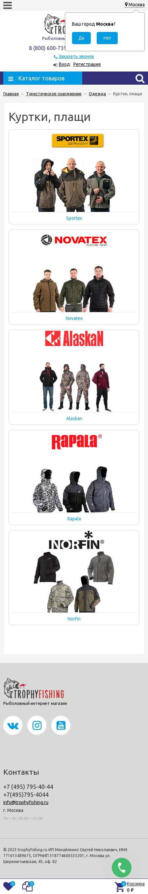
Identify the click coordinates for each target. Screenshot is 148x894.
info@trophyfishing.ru (25, 802)
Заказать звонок (76, 56)
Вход (64, 64)
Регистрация (87, 64)
